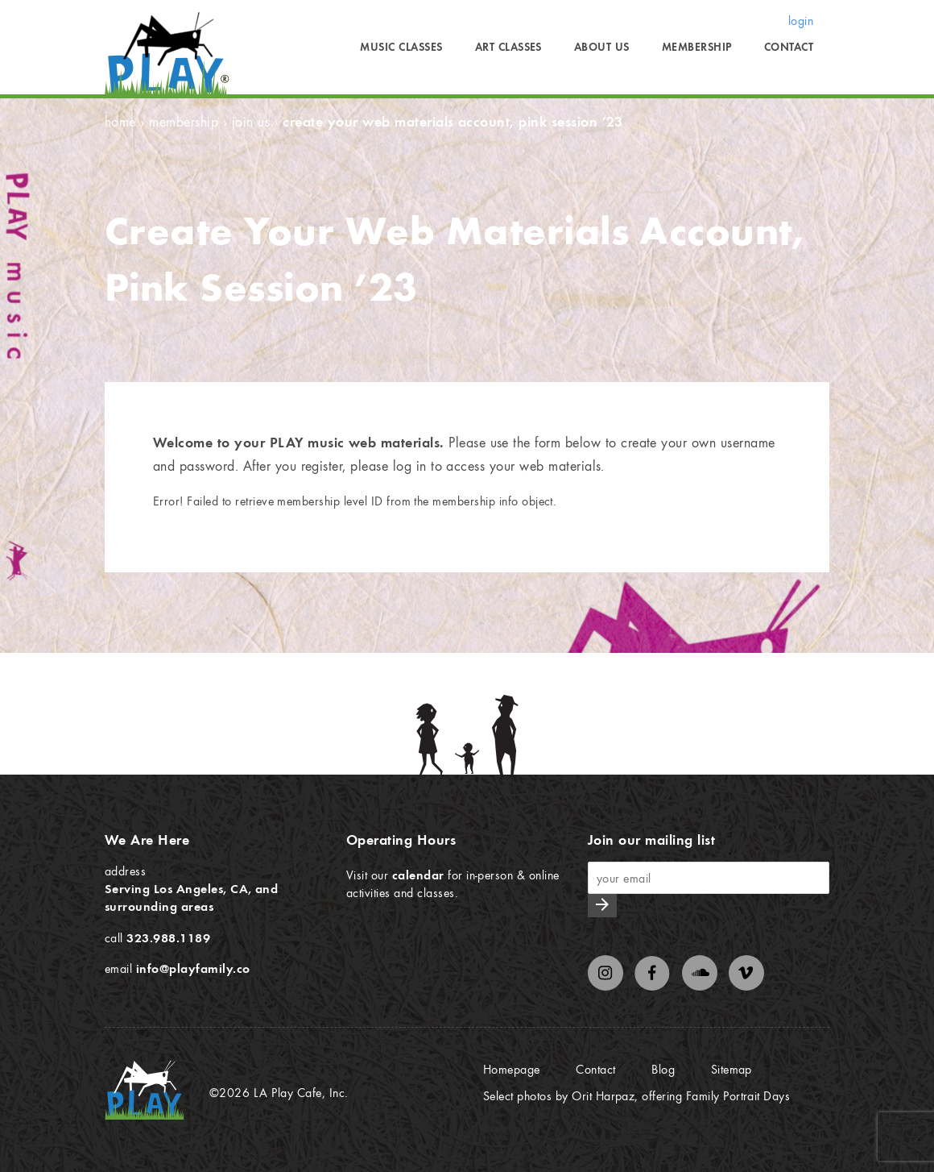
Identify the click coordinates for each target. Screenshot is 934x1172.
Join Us (251, 121)
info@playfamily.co (193, 968)
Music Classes (401, 46)
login (800, 20)
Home (120, 121)
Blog (663, 1069)
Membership (697, 46)
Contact (788, 46)
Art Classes (508, 46)
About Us (602, 46)
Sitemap (731, 1069)
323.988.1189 (168, 937)
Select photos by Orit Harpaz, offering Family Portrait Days (636, 1095)
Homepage (511, 1069)
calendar (418, 875)
